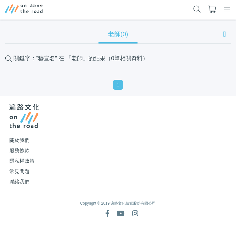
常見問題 (19, 171)
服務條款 (19, 150)
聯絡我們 (19, 181)
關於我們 (19, 140)
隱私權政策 (22, 161)
